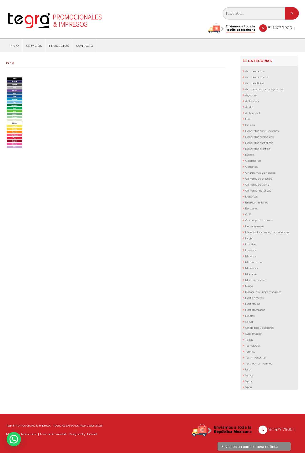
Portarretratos (255, 310)
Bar (247, 119)
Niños (249, 286)
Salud (249, 321)
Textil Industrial (255, 357)
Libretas (250, 244)
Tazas (249, 339)
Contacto (84, 45)
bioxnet (92, 434)
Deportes (251, 196)
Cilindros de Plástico (258, 178)
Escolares (251, 208)
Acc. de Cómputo (256, 77)
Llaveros (250, 250)
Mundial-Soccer (255, 280)
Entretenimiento (256, 202)
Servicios (34, 45)
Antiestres (252, 101)
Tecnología (252, 345)
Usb (247, 369)
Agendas (251, 95)
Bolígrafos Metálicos (259, 143)
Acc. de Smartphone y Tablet (264, 89)
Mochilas (251, 274)
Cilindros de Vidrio (257, 184)
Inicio (14, 45)
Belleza (250, 125)
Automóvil (252, 113)
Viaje (248, 387)
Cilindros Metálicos (258, 190)
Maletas (250, 256)
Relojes (249, 316)
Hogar (249, 238)
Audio (249, 107)
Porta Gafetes (254, 298)
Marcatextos (253, 262)
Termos (250, 351)
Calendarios (253, 160)
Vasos (249, 381)
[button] (14, 439)
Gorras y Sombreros (258, 220)
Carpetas (251, 166)
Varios (249, 375)
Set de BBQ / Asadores (259, 327)
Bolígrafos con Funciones (262, 131)
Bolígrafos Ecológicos (259, 137)
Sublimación (254, 333)
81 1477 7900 (280, 28)
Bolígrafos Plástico (257, 149)
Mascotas (251, 268)
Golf (248, 214)
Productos (59, 45)
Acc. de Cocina (254, 71)
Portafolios (252, 304)
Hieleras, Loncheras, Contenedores (267, 232)
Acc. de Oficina (254, 83)
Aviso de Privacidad (53, 434)
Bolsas (249, 154)
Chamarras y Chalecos (260, 172)
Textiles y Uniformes (258, 363)
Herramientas (254, 226)
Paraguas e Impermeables (263, 292)
